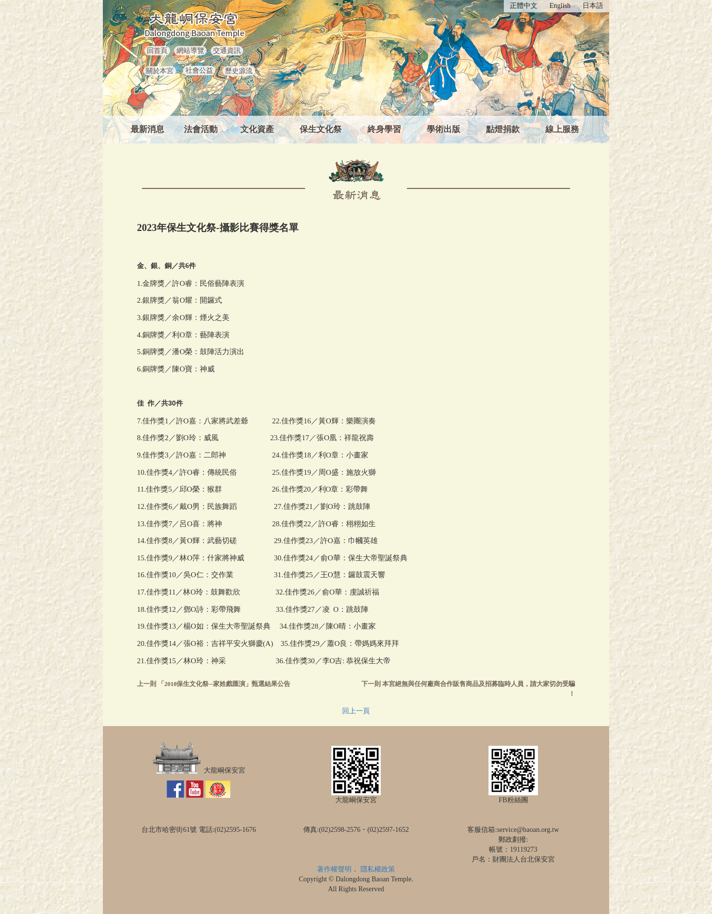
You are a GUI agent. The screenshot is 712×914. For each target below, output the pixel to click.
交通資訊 (227, 50)
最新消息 (147, 129)
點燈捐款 (503, 129)
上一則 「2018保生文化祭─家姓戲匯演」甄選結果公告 (213, 684)
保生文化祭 (321, 129)
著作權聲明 (334, 869)
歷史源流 (239, 71)
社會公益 (199, 70)
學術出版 (443, 129)
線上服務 (562, 129)
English (560, 5)
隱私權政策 (377, 869)
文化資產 (257, 129)
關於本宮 (160, 71)
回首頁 (157, 50)
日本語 (592, 5)
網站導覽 (190, 50)
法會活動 (201, 129)
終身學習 (384, 129)
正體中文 (523, 5)
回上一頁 (356, 711)
